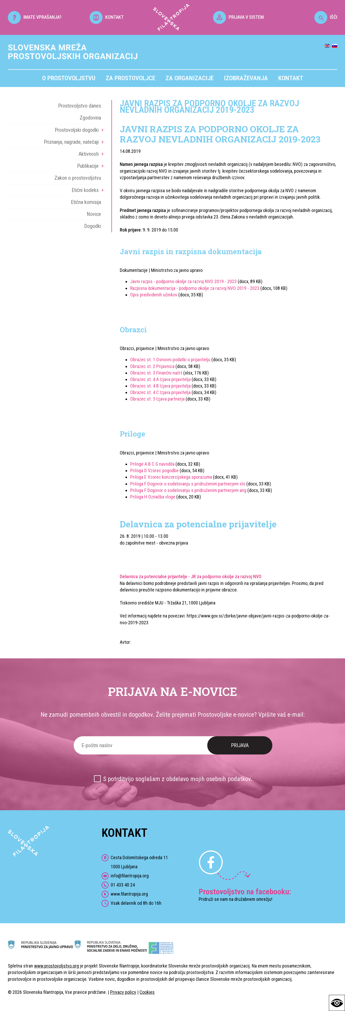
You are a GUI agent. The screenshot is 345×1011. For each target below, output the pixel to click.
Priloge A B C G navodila (152, 464)
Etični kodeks (85, 190)
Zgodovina (90, 118)
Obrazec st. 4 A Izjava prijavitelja (160, 379)
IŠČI (325, 17)
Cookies (147, 992)
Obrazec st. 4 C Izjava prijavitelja (160, 392)
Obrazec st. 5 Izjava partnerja (157, 399)
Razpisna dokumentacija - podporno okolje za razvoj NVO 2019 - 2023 (194, 288)
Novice (94, 214)
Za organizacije (190, 78)
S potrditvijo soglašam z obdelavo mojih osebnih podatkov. (177, 779)
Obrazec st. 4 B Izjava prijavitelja (160, 386)
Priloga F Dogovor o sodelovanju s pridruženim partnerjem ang (188, 490)
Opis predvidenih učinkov (153, 294)
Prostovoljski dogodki (77, 130)
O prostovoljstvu (68, 78)
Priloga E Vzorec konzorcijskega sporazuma (171, 477)
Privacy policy (123, 992)
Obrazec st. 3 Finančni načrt (156, 373)
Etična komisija (86, 202)
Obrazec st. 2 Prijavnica (152, 366)
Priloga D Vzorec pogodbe (154, 470)
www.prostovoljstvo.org (56, 966)
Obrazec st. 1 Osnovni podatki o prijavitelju (170, 359)
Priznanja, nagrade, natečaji (71, 142)
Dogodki (92, 226)
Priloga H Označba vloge (152, 497)
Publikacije (88, 166)
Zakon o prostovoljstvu (77, 178)
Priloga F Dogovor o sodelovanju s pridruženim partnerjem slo (187, 483)
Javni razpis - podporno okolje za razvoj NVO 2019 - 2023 (183, 281)
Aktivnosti (89, 154)
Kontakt (290, 78)
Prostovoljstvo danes (79, 106)
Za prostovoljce (130, 78)
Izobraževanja (246, 78)
